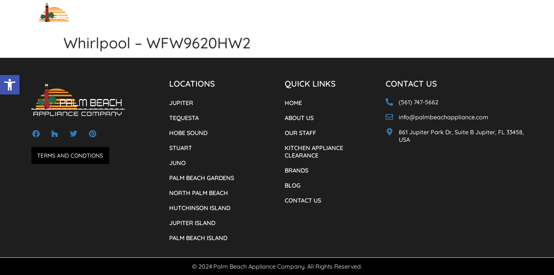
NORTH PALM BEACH (198, 193)
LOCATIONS (236, 18)
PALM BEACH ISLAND (198, 238)
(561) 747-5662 (483, 17)
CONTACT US (407, 18)
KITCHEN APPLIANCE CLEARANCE (298, 18)
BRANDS (354, 18)
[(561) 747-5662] (455, 16)
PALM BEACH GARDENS (201, 178)
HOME (139, 18)
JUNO (177, 163)
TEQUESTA (184, 118)
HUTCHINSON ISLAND (199, 208)
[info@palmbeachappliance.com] (389, 117)
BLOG (377, 18)
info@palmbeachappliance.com (443, 117)
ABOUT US (166, 18)
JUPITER (181, 103)
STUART (180, 148)
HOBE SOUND (188, 133)
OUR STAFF (199, 18)
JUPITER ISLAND (192, 223)
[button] (10, 85)
